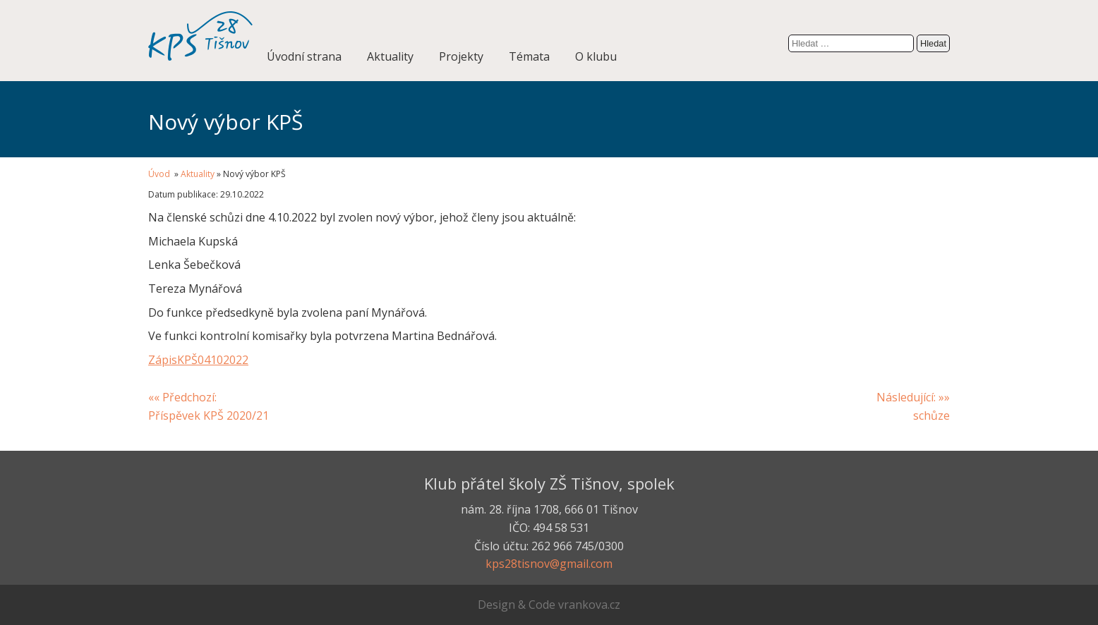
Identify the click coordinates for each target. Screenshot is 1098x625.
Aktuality (390, 56)
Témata (529, 56)
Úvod (160, 174)
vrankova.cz (589, 604)
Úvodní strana (304, 56)
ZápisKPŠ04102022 (198, 360)
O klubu (596, 56)
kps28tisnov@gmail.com (549, 563)
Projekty (461, 56)
